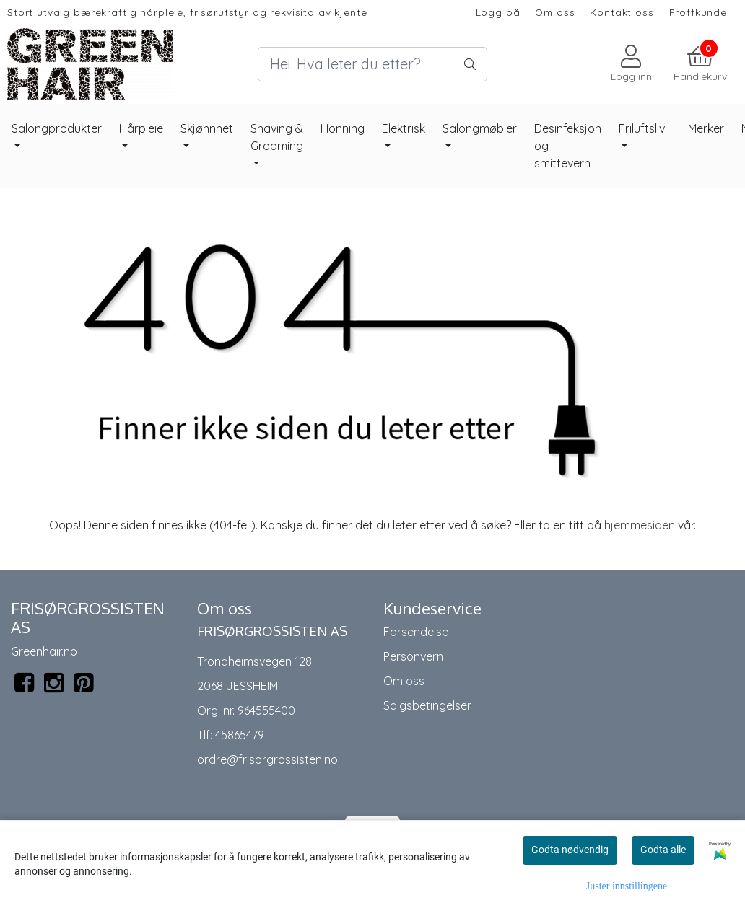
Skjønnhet (206, 128)
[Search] (372, 64)
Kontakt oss (621, 12)
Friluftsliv (642, 128)
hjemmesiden (639, 525)
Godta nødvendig (570, 849)
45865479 (239, 735)
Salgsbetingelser (427, 705)
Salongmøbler (480, 128)
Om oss (555, 12)
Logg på (498, 12)
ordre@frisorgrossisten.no (267, 759)
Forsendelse (415, 632)
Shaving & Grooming (276, 137)
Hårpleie (141, 128)
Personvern (413, 656)
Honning (343, 128)
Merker (706, 128)
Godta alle (663, 849)
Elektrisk (403, 128)
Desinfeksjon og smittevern (567, 145)
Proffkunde (698, 12)
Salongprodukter (57, 128)
